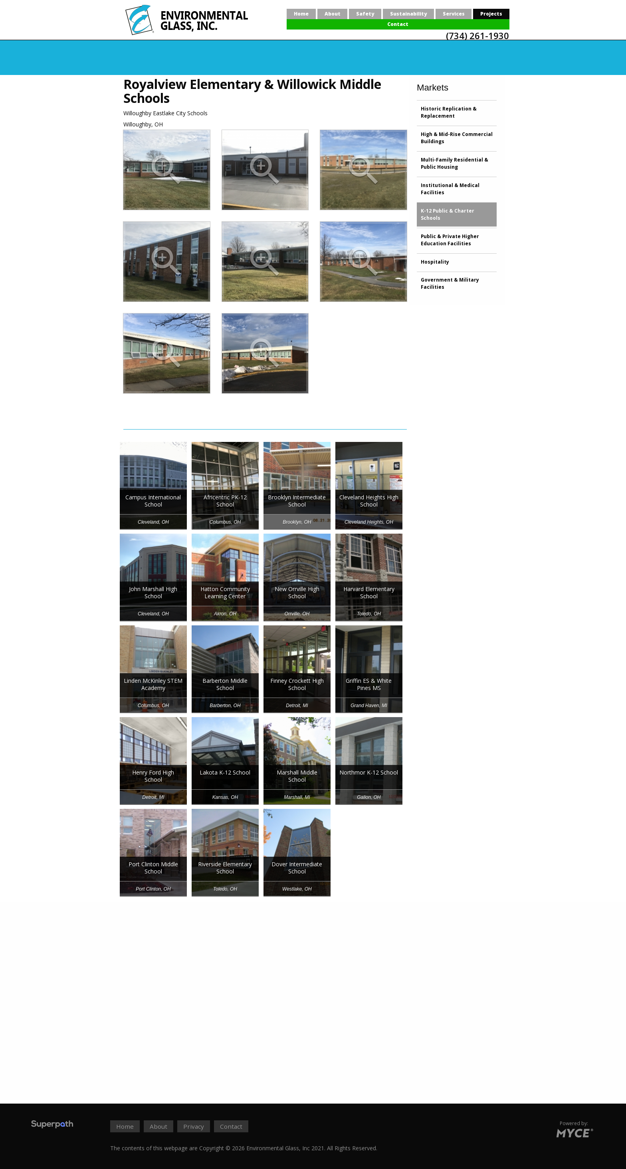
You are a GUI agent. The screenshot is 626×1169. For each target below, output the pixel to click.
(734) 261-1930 (477, 35)
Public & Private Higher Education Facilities (450, 240)
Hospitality (435, 261)
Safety (365, 13)
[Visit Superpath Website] (52, 1125)
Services (454, 13)
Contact (397, 24)
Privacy (193, 1126)
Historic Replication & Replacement (449, 112)
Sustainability (408, 13)
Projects (491, 13)
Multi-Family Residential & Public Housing (454, 163)
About (333, 13)
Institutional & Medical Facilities (450, 189)
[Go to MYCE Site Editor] (574, 1131)
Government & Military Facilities (450, 283)
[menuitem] (301, 14)
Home (301, 13)
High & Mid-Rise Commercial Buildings (457, 138)
